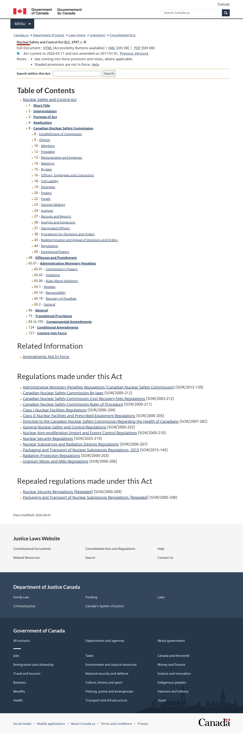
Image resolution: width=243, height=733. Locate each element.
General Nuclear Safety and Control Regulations (64, 427)
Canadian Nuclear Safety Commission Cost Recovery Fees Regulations (84, 398)
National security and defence (106, 673)
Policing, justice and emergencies (109, 691)
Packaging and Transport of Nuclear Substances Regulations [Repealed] (85, 497)
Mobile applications (51, 724)
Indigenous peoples (172, 682)
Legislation (97, 35)
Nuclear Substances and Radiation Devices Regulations (71, 444)
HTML (47, 48)
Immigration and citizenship (33, 665)
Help (95, 64)
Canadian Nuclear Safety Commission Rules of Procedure (73, 404)
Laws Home (77, 35)
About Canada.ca (83, 724)
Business (19, 682)
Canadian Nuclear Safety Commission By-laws (63, 392)
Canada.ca (21, 35)
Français (224, 4)
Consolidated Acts (123, 35)
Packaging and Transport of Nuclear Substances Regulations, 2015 (81, 449)
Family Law (21, 597)
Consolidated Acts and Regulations (110, 549)
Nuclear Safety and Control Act (50, 99)
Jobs (16, 656)
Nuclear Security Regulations (48, 438)
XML (111, 48)
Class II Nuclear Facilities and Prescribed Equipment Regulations (79, 415)
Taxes (89, 656)
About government (171, 641)
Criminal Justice (24, 606)
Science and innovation (174, 673)
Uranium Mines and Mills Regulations (55, 461)
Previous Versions (134, 53)
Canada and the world (173, 656)
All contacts (21, 641)
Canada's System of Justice (104, 606)
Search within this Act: (34, 73)
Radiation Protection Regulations (51, 455)
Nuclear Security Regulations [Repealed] (58, 491)
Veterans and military (173, 691)
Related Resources (26, 558)
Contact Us (165, 558)
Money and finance (171, 665)
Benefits (19, 691)
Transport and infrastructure (106, 700)
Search (90, 558)
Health (18, 700)
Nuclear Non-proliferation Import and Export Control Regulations (80, 432)
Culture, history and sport (103, 682)
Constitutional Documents (32, 549)
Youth (162, 700)
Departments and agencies (104, 641)
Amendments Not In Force (46, 356)
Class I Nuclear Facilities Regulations (55, 409)
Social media (22, 724)
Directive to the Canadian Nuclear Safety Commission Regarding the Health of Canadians (101, 421)
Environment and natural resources (111, 665)
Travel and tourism (26, 673)
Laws (161, 597)
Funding (91, 597)
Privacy (143, 724)
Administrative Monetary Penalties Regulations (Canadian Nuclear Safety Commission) (98, 387)
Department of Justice (48, 35)
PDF (137, 48)
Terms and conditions (116, 724)
